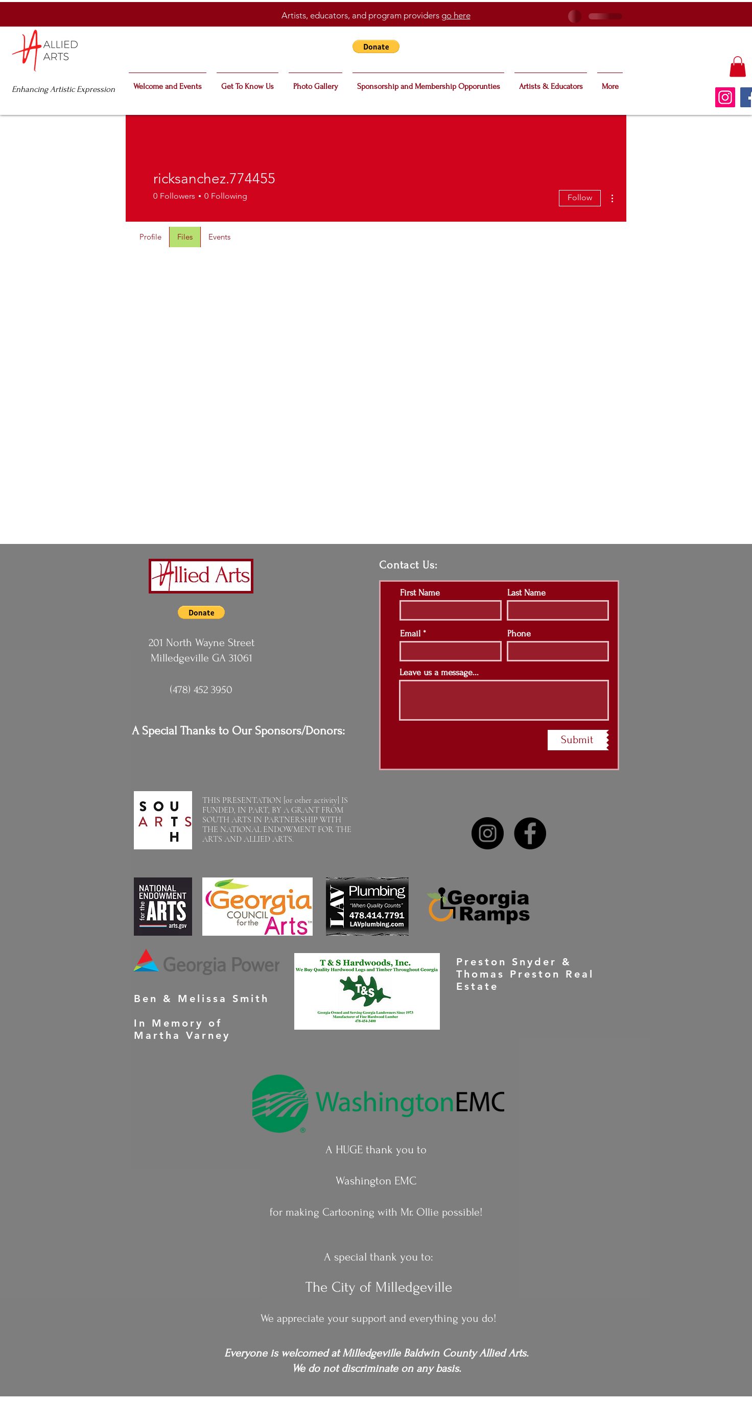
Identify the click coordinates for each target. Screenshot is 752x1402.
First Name (420, 593)
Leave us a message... (439, 672)
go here (456, 15)
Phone (519, 633)
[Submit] (577, 740)
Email (410, 633)
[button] (376, 46)
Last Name (526, 593)
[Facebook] (530, 833)
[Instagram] (725, 97)
